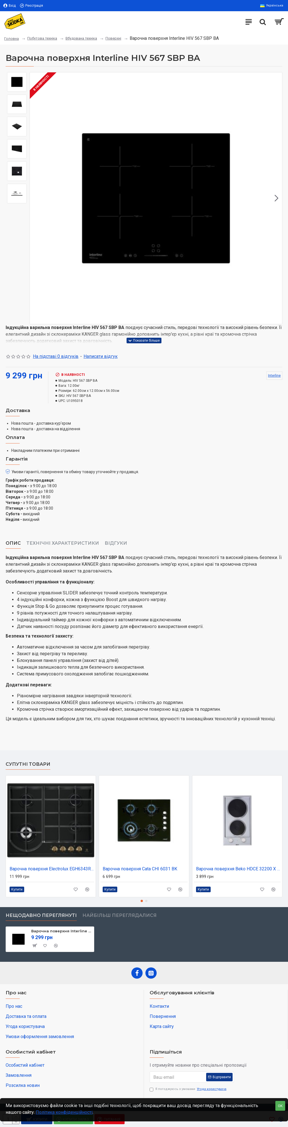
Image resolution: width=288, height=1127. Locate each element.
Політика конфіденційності (64, 1112)
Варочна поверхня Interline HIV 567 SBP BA (61, 931)
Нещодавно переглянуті (41, 915)
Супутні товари (28, 764)
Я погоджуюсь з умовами (188, 1089)
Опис (13, 543)
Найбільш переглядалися (119, 915)
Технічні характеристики (62, 543)
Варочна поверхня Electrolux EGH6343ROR (52, 868)
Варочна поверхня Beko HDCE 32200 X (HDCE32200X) (238, 868)
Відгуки (116, 543)
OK (280, 1106)
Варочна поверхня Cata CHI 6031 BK (140, 868)
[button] (276, 198)
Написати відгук (101, 356)
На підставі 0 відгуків (55, 356)
